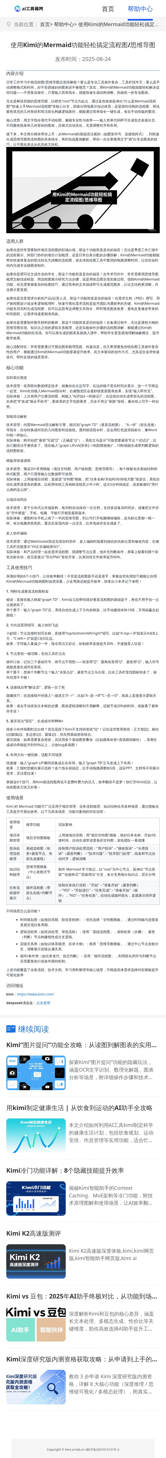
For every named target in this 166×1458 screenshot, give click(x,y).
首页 (108, 8)
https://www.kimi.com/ (35, 994)
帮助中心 (140, 8)
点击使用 (43, 1002)
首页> (46, 24)
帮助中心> (65, 24)
